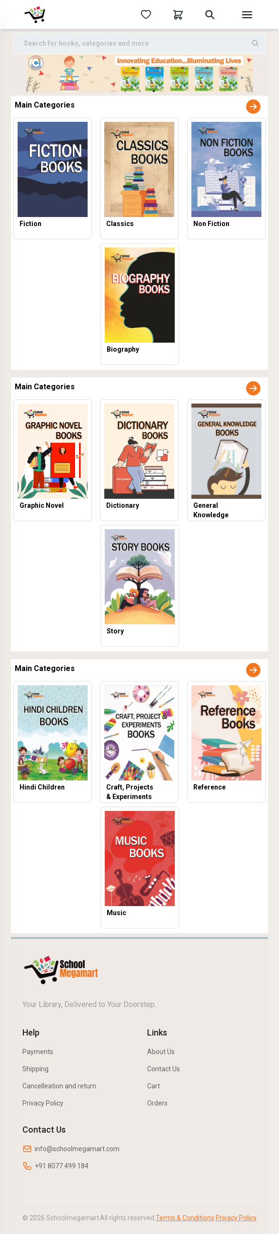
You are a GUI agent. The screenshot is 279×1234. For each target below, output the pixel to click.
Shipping (35, 1069)
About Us (161, 1052)
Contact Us (163, 1069)
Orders (157, 1103)
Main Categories (45, 104)
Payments (37, 1052)
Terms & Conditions (185, 1218)
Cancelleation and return (59, 1086)
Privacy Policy (42, 1103)
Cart (153, 1086)
